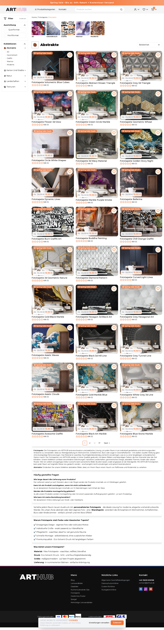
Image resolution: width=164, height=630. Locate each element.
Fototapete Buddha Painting (91, 241)
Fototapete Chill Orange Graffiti (137, 241)
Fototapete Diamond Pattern (91, 280)
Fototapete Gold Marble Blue (91, 397)
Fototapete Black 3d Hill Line (91, 358)
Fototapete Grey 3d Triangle (135, 85)
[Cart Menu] (154, 9)
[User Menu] (137, 9)
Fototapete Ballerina (131, 202)
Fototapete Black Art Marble (91, 436)
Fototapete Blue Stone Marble (136, 436)
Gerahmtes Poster (78, 599)
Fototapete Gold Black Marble (48, 319)
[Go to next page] (106, 445)
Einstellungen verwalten (99, 623)
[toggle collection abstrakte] (25, 48)
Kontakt (62, 9)
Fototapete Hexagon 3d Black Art (94, 319)
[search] (122, 9)
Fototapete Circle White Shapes (49, 163)
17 (99, 446)
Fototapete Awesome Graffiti (47, 436)
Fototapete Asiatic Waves (45, 357)
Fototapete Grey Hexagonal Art (137, 319)
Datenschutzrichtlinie (109, 586)
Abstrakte (52, 17)
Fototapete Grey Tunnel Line (135, 358)
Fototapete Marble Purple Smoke (94, 202)
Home (34, 17)
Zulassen (117, 623)
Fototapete (42, 17)
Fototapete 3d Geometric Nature (49, 280)
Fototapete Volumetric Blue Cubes (50, 85)
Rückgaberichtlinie (108, 592)
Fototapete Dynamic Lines (46, 202)
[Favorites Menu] (145, 9)
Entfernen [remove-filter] (22, 18)
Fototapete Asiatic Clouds (45, 396)
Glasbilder (74, 589)
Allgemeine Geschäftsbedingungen (115, 583)
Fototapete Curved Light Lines (136, 280)
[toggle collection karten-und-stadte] (25, 70)
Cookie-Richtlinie (108, 589)
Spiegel (74, 602)
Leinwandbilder (77, 586)
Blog (72, 583)
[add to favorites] (70, 57)
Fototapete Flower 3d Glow (46, 124)
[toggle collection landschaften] (25, 81)
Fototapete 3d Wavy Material (91, 163)
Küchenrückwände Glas (80, 592)
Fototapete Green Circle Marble (93, 124)
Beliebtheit (149, 47)
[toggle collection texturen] (25, 87)
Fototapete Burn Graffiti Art (47, 241)
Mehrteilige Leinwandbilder (81, 605)
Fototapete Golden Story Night (136, 163)
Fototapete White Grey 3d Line (136, 397)
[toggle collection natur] (25, 76)
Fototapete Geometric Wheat (136, 124)
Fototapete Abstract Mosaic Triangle (95, 85)
